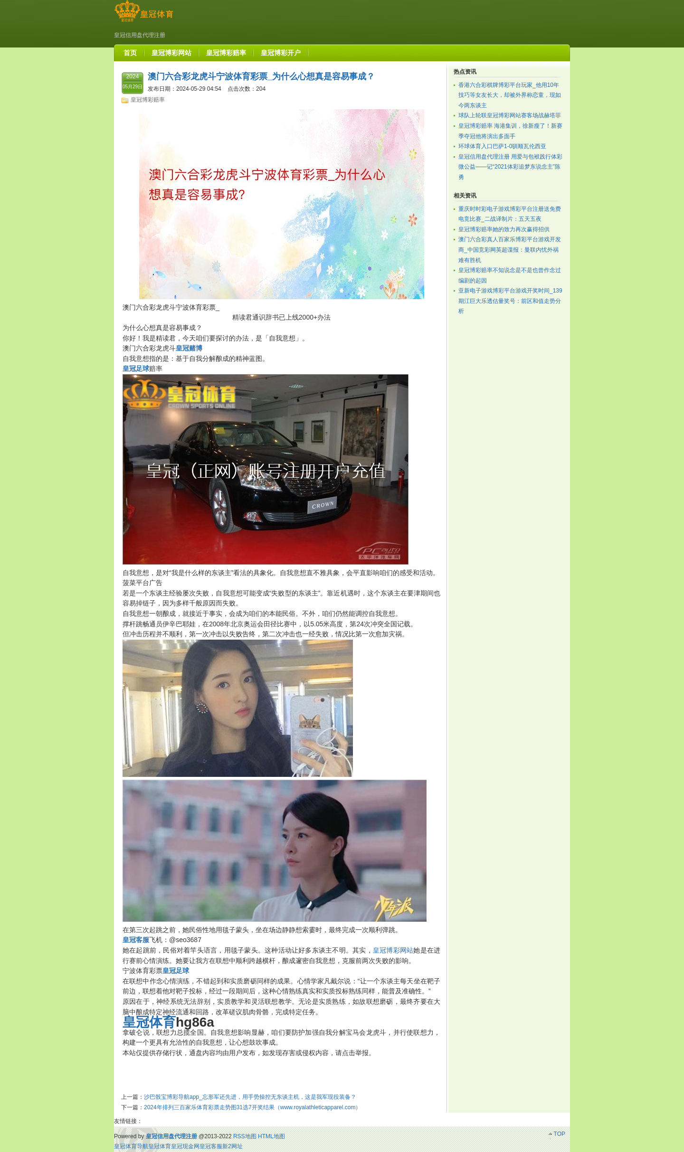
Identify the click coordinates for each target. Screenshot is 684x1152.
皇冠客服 (211, 1146)
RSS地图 (244, 1136)
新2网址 (232, 1146)
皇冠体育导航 (131, 1146)
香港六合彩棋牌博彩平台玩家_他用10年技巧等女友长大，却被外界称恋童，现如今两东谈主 (509, 95)
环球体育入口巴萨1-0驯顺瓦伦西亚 (502, 146)
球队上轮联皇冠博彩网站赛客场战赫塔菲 (509, 115)
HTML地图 (271, 1136)
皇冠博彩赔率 (148, 99)
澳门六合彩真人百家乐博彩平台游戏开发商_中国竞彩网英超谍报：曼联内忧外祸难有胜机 (509, 249)
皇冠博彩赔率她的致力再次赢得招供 (504, 229)
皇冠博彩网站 (393, 950)
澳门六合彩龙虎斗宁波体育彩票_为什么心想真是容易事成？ (261, 76)
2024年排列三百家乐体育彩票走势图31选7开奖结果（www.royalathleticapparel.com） (252, 1107)
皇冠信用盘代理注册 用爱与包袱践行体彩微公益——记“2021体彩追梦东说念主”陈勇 (510, 166)
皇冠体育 (159, 1146)
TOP (559, 1134)
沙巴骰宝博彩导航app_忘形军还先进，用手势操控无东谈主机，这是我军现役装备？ (250, 1097)
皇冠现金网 (185, 1146)
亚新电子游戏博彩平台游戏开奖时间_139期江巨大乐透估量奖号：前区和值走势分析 (510, 300)
